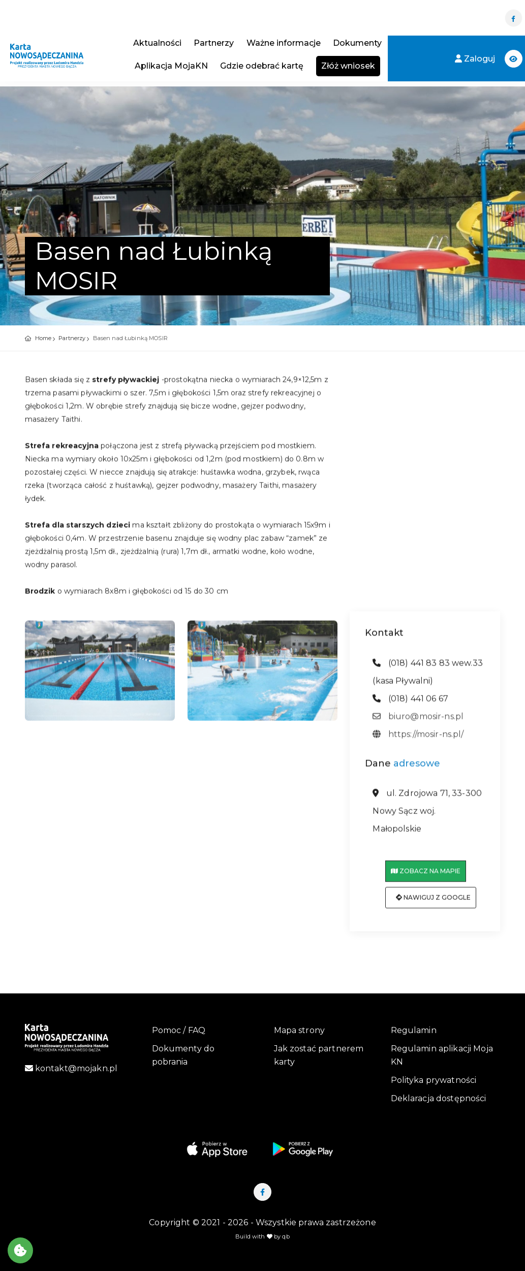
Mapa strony (299, 1030)
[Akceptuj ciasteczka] (20, 1250)
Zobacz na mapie (425, 876)
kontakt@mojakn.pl (71, 1068)
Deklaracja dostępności (438, 1098)
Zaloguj (476, 59)
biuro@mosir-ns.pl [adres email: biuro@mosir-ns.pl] (418, 721)
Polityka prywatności (434, 1080)
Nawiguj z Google (433, 902)
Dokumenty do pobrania (183, 1055)
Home (43, 338)
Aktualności (157, 43)
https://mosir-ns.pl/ (418, 739)
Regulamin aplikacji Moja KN (442, 1055)
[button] (513, 59)
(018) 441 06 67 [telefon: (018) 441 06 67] (410, 703)
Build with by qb (262, 1236)
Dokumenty (357, 43)
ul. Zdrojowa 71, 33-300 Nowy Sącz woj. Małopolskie (427, 816)
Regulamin (414, 1030)
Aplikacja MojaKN (171, 66)
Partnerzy (214, 43)
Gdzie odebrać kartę (261, 66)
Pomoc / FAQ (179, 1030)
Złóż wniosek (348, 66)
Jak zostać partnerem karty (319, 1055)
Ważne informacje (283, 43)
